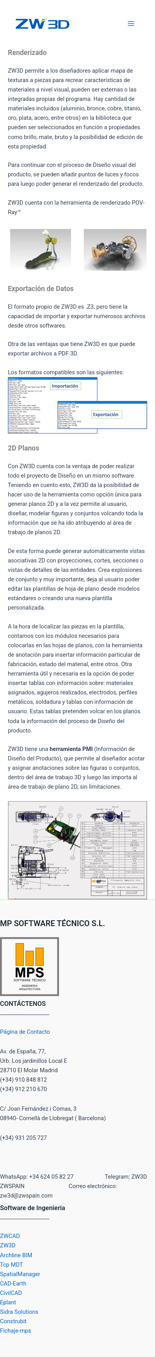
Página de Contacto (25, 1031)
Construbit (13, 1321)
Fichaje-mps (15, 1330)
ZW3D (7, 1245)
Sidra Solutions (19, 1311)
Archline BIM (16, 1255)
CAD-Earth (13, 1283)
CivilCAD (11, 1293)
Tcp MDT (11, 1264)
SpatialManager (20, 1274)
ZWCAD (10, 1236)
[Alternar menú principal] (131, 23)
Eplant (8, 1302)
